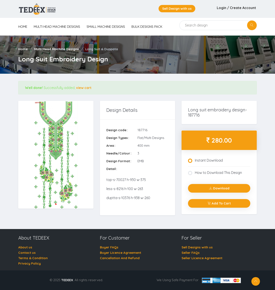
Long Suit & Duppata (101, 49)
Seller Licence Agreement (202, 258)
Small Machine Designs (106, 27)
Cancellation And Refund (120, 258)
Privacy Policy (29, 263)
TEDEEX (67, 280)
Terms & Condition (33, 258)
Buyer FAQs (109, 247)
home (22, 27)
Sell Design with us (177, 8)
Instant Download (205, 160)
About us (25, 247)
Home (23, 49)
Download (219, 188)
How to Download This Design (215, 172)
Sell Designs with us (197, 247)
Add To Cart (219, 203)
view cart (84, 88)
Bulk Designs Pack (146, 27)
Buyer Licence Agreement (120, 253)
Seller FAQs (191, 253)
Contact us (27, 253)
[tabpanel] (55, 155)
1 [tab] (56, 204)
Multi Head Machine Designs (57, 27)
